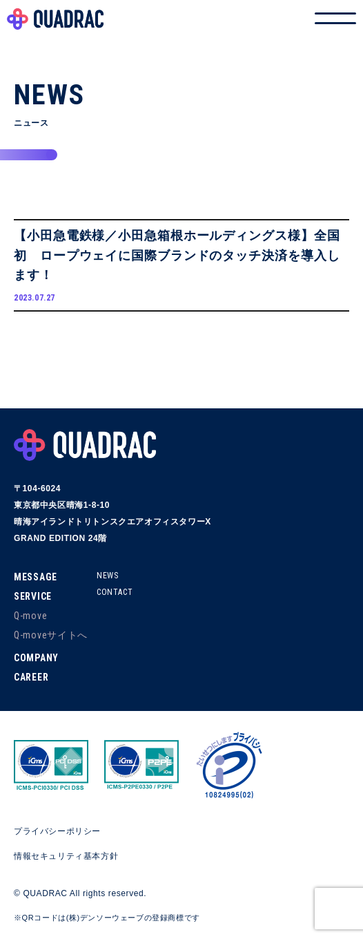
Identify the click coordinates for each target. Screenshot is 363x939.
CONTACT (115, 592)
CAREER (31, 677)
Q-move (30, 615)
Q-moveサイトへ (51, 635)
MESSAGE (35, 576)
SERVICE (33, 596)
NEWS (107, 575)
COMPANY (36, 657)
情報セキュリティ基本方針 (66, 856)
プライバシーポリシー (57, 831)
